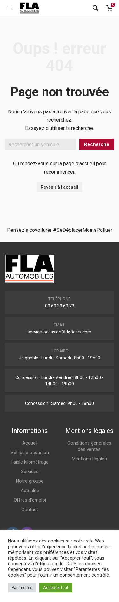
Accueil (29, 443)
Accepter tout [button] (55, 587)
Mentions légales (89, 459)
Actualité (30, 490)
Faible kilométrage (30, 462)
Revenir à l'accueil (59, 187)
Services (30, 471)
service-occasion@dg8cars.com (59, 331)
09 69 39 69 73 (59, 305)
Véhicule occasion (29, 452)
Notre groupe (29, 481)
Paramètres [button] (22, 587)
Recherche (96, 144)
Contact (29, 509)
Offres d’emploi (30, 500)
